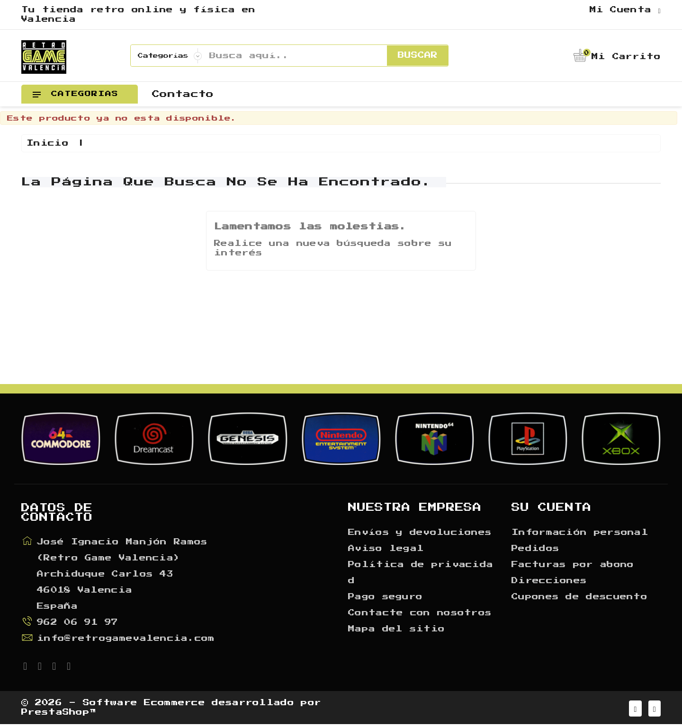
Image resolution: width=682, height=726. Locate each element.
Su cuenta (552, 507)
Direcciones (549, 580)
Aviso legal (386, 548)
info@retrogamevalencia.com (126, 638)
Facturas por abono (573, 564)
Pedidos (535, 548)
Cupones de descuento (579, 597)
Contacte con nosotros (420, 613)
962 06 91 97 (77, 622)
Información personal (580, 532)
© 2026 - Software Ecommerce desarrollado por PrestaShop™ (171, 708)
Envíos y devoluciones (420, 532)
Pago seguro (385, 597)
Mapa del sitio (396, 629)
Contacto (183, 94)
